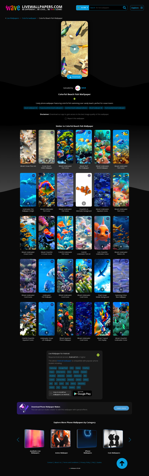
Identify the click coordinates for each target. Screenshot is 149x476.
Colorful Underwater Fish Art (83, 253)
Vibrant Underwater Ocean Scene (28, 253)
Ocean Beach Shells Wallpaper (46, 167)
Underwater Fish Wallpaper (47, 296)
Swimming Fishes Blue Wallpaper (121, 296)
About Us (58, 462)
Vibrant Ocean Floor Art (28, 166)
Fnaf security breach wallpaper (115, 108)
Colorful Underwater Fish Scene (65, 253)
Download (74, 77)
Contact (50, 462)
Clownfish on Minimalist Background (84, 210)
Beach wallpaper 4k (31, 108)
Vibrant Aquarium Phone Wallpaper (65, 339)
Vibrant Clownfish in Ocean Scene (47, 253)
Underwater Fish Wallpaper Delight (28, 210)
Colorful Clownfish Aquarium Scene (28, 339)
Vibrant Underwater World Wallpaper (102, 167)
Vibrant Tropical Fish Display (102, 339)
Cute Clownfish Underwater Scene (102, 253)
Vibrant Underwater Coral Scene (28, 296)
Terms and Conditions (71, 462)
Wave (80, 88)
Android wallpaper (64, 361)
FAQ (93, 462)
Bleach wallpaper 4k (96, 108)
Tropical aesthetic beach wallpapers (51, 108)
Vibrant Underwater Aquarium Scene (102, 210)
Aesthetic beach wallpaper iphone (76, 108)
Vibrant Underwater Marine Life (120, 253)
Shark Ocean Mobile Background (102, 296)
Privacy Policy (85, 462)
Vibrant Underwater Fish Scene (65, 167)
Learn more (121, 408)
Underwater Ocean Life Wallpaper (46, 339)
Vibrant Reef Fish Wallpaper (84, 167)
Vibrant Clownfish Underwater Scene (121, 339)
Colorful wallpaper (29, 18)
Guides (99, 462)
